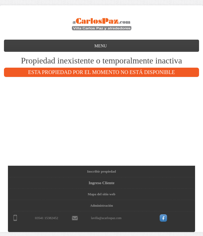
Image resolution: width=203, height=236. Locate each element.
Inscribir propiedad (101, 171)
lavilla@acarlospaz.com (106, 218)
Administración (101, 205)
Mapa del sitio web (101, 194)
